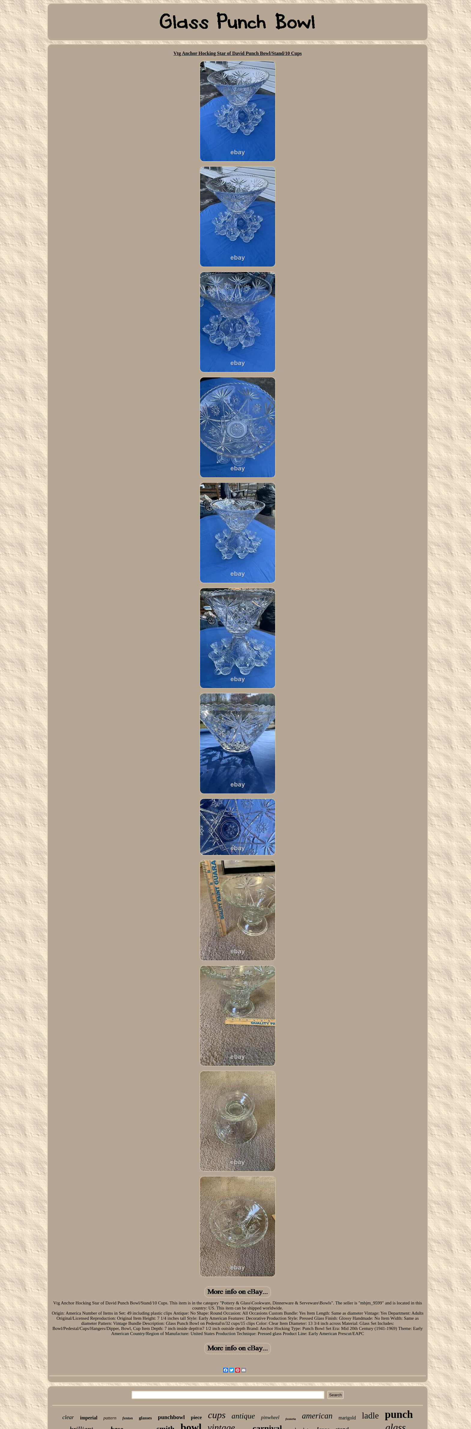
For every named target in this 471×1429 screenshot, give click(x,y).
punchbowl (171, 1417)
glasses (145, 1417)
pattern (109, 1417)
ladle (370, 1415)
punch (399, 1414)
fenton (128, 1418)
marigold (347, 1417)
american (317, 1415)
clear (68, 1417)
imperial (88, 1417)
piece (196, 1417)
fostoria (290, 1419)
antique (243, 1416)
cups (217, 1414)
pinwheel (270, 1417)
